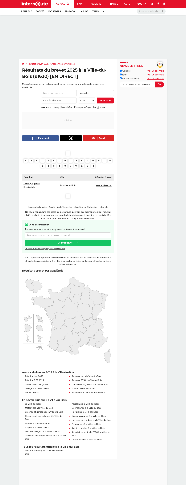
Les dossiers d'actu (130, 78)
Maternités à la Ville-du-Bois (39, 408)
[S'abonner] (142, 84)
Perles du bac (32, 392)
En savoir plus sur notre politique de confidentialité (45, 249)
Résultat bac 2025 (34, 376)
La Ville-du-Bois (33, 404)
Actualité (125, 71)
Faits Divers (54, 11)
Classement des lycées (36, 384)
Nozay (56, 107)
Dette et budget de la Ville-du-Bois (42, 431)
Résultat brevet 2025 (38, 64)
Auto (127, 4)
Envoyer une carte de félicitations (88, 392)
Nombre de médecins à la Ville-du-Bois (91, 420)
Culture (96, 4)
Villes (95, 11)
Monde (84, 11)
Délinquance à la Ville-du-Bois (87, 408)
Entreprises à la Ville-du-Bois (86, 424)
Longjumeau (99, 107)
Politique (26, 11)
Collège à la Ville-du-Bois (37, 388)
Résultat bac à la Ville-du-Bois (86, 376)
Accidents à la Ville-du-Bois (85, 404)
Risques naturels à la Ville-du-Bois (89, 416)
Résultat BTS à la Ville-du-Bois (87, 380)
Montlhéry (66, 107)
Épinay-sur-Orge (82, 107)
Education (70, 11)
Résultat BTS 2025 (34, 380)
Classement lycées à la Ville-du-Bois (90, 384)
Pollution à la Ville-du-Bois (85, 412)
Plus (141, 4)
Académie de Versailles (63, 64)
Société (40, 11)
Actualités (62, 4)
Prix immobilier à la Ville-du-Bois (88, 428)
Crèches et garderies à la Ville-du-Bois (44, 412)
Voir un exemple (155, 71)
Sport (81, 4)
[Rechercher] (151, 11)
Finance (113, 4)
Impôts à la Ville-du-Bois (37, 427)
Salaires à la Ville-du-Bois (37, 423)
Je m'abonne (65, 242)
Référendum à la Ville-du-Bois (87, 439)
